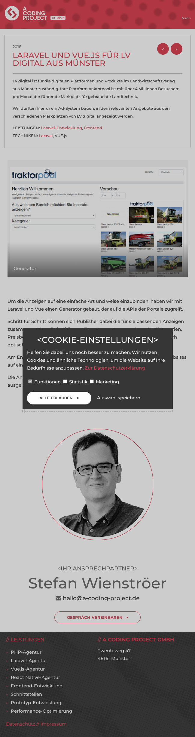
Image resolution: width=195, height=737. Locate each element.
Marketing (104, 382)
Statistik (76, 382)
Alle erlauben (57, 398)
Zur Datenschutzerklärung (115, 368)
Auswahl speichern (118, 398)
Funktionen (45, 382)
